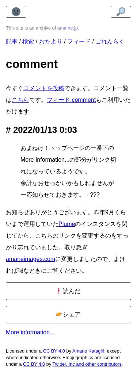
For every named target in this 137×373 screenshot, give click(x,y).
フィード (79, 41)
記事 (12, 41)
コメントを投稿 (43, 88)
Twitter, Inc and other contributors (87, 364)
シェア (68, 314)
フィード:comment (71, 100)
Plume (66, 224)
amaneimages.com (30, 259)
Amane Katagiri (88, 351)
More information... (30, 332)
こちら (20, 100)
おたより (50, 41)
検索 (28, 41)
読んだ (68, 291)
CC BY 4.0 (54, 351)
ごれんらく (110, 41)
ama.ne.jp (67, 28)
